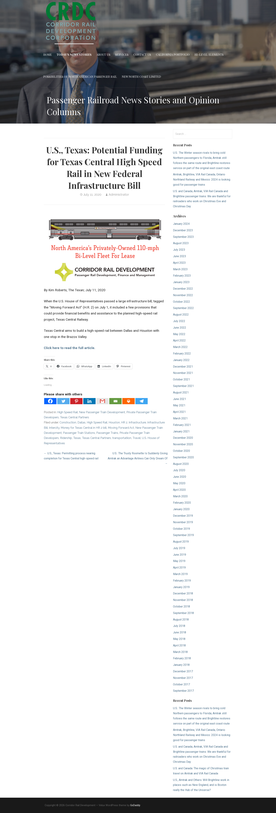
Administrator (119, 194)
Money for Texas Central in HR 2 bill (84, 427)
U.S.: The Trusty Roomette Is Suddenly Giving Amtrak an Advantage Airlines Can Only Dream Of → (138, 458)
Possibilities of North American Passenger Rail (80, 76)
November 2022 (183, 295)
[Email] (115, 401)
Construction (67, 422)
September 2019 (183, 535)
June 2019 (179, 554)
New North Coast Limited (141, 76)
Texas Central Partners (74, 417)
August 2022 (181, 314)
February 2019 (182, 580)
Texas (77, 438)
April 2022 (179, 340)
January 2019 (181, 587)
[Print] (128, 401)
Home (47, 54)
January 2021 (181, 431)
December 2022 (183, 288)
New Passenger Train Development (102, 412)
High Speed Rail (67, 412)
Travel (137, 438)
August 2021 (181, 392)
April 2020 (179, 489)
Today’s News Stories (74, 54)
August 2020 (181, 464)
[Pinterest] (76, 401)
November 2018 (183, 600)
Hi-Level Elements (209, 54)
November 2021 (183, 373)
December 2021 (183, 366)
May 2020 (179, 483)
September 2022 (183, 308)
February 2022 (182, 353)
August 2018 (181, 619)
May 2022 (179, 334)
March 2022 (180, 347)
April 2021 (179, 412)
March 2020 (180, 496)
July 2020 (179, 470)
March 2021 (180, 418)
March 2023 (180, 269)
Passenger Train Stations (79, 433)
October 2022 (181, 301)
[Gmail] (102, 401)
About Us (103, 54)
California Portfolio (173, 54)
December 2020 (183, 437)
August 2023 (181, 243)
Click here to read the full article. (69, 348)
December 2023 (183, 230)
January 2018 (181, 665)
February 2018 (182, 658)
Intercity (54, 427)
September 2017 (183, 690)
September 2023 (183, 237)
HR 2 (124, 422)
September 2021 (183, 386)
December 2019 (183, 515)
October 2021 (181, 379)
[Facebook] (50, 401)
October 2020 (181, 451)
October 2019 (181, 528)
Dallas (81, 422)
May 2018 (179, 639)
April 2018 (179, 645)
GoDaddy (135, 805)
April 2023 (179, 262)
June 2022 (179, 327)
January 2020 (181, 509)
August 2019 (181, 541)
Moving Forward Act (121, 427)
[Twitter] (63, 401)
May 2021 (179, 405)
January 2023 (181, 282)
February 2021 (182, 425)
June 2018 (179, 632)
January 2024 (181, 223)
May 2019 (179, 561)
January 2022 (181, 360)
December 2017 (183, 671)
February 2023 (182, 275)
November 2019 (183, 522)
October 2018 (181, 606)
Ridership (66, 438)
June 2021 (179, 399)
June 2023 (179, 256)
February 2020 (182, 502)
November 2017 (183, 678)
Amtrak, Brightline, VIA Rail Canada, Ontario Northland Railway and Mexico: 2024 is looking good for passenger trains (201, 179)
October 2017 (181, 684)
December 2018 (183, 593)
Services (121, 54)
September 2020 (183, 457)
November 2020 (183, 444)
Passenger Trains (107, 433)
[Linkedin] (89, 401)
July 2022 (179, 321)
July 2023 (179, 249)
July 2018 (179, 626)
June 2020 (179, 476)
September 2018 (183, 613)
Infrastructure (137, 422)
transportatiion (121, 438)
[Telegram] (141, 401)
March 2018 (180, 652)
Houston (114, 422)
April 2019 (179, 567)
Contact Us (142, 54)
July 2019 (179, 548)
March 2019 (180, 574)
